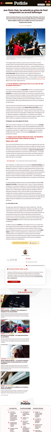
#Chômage (35, 397)
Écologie (1, 395)
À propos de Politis (20, 397)
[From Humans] (25, 428)
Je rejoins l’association (20, 396)
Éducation (10, 396)
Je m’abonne (19, 395)
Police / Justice (11, 398)
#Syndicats (38, 265)
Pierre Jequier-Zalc (21, 25)
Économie (10, 395)
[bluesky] (16, 428)
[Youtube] (19, 428)
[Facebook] (12, 428)
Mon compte (19, 398)
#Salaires (34, 265)
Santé (9, 397)
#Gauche (35, 395)
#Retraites (35, 396)
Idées (1, 397)
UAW (35, 71)
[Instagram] (22, 428)
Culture (1, 398)
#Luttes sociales (30, 265)
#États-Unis (42, 265)
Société (1, 396)
